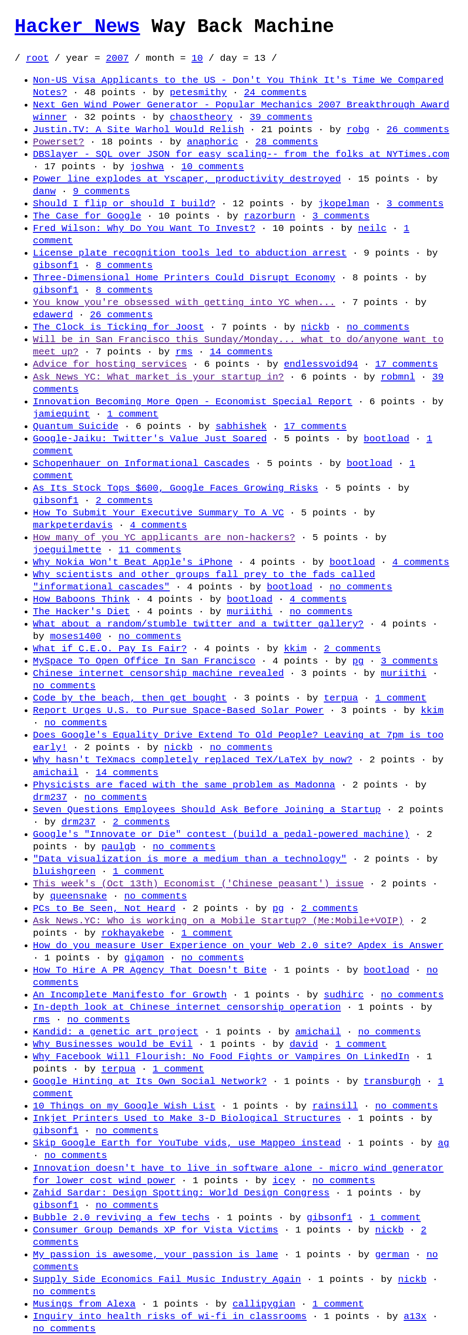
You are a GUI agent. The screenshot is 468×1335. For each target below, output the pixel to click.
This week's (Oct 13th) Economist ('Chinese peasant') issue (198, 883)
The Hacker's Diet (81, 611)
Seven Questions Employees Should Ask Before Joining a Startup (207, 809)
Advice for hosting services (110, 364)
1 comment (132, 413)
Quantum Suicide (75, 426)
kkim (295, 648)
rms (184, 351)
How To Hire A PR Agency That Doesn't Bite (150, 970)
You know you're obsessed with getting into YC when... (184, 302)
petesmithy (198, 92)
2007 (117, 58)
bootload (387, 438)
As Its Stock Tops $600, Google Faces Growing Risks (175, 488)
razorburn (269, 215)
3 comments (415, 203)
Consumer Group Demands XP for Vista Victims (155, 1229)
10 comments (212, 166)
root (37, 58)
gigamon (144, 957)
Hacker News (77, 27)
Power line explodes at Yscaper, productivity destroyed (187, 178)
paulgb (118, 846)
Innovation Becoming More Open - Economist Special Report (192, 401)
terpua (341, 698)
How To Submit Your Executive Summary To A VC (158, 512)
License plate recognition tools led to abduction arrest (189, 253)
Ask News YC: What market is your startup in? (158, 376)
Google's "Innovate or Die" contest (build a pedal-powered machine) (221, 834)
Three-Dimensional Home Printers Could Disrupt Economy (184, 277)
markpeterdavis (73, 525)
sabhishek (240, 426)
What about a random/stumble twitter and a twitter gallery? (198, 623)
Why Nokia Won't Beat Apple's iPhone (133, 562)
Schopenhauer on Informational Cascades (141, 463)
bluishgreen (64, 871)
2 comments (124, 500)
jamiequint (61, 413)
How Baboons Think (81, 599)
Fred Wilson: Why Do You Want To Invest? (144, 228)
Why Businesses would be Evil (112, 1044)
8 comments (124, 265)
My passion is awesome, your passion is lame (155, 1254)
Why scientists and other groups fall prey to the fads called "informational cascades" (204, 580)
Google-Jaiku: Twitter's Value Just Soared (150, 438)
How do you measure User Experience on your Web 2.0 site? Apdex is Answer (238, 945)
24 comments (275, 92)
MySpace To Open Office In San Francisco (144, 660)
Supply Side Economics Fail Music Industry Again (167, 1279)
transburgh (392, 1081)
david (304, 1044)
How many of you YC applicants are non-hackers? (164, 537)
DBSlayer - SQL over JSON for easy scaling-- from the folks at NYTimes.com (241, 154)
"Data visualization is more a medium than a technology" (189, 858)
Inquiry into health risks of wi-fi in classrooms (170, 1316)
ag (443, 1143)
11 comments (149, 549)
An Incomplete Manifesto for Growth (130, 994)
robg (357, 129)
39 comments (281, 117)
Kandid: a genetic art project (115, 1031)
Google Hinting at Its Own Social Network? (150, 1081)
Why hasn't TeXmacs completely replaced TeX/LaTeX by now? (192, 759)
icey (283, 1180)
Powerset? (58, 141)
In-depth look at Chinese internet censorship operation (187, 1007)
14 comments (241, 351)
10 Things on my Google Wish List (124, 1105)
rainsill (335, 1105)
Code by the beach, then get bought (130, 698)
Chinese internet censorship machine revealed (158, 673)
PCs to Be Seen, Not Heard (104, 908)
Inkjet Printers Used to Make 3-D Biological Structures (187, 1118)
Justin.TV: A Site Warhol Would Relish (138, 129)
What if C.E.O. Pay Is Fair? (110, 648)
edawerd (53, 314)
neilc (372, 228)
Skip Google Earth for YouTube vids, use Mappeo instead (187, 1143)
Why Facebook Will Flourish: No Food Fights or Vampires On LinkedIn (221, 1056)
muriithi (249, 611)
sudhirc (343, 994)
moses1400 (75, 636)
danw (44, 191)
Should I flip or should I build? (124, 203)
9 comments (101, 191)
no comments (377, 327)
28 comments (286, 141)
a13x (415, 1316)
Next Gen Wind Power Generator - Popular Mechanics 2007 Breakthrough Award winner (241, 110)
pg (358, 660)
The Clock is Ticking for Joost (118, 327)
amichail (56, 772)
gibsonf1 (56, 265)
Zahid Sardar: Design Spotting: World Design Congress (181, 1192)
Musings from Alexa (84, 1303)
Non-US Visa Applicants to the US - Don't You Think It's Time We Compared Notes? (238, 86)
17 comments (406, 364)
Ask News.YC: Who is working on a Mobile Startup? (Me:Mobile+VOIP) (218, 920)
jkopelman (343, 203)
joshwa (147, 166)
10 (197, 58)
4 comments (158, 525)
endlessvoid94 (321, 364)
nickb (315, 327)
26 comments (418, 129)
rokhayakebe (132, 933)
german (392, 1254)
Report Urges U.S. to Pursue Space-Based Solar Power (178, 710)
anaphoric (212, 141)
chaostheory (201, 117)
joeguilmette (67, 549)
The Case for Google (87, 215)
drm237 (50, 797)
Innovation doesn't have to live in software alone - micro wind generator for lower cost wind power (238, 1174)
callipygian (264, 1303)
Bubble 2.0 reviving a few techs (121, 1217)
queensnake (78, 896)
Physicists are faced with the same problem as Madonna (184, 784)
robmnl (398, 376)
